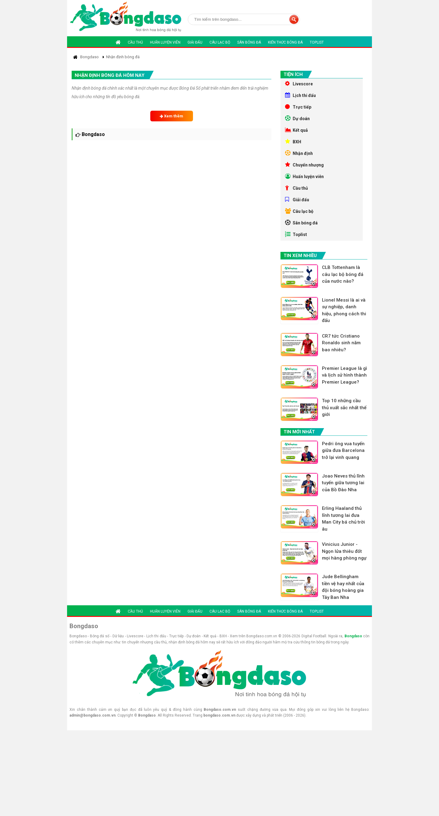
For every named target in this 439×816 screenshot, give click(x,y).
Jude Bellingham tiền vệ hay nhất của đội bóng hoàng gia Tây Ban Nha (343, 587)
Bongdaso (353, 636)
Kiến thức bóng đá (285, 42)
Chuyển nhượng (304, 164)
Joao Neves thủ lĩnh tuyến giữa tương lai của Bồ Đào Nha (343, 482)
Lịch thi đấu (300, 95)
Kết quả (296, 130)
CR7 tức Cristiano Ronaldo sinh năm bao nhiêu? (341, 343)
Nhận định (299, 153)
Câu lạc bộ (219, 42)
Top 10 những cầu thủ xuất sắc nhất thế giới (344, 407)
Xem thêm (171, 116)
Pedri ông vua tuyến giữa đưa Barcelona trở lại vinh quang (343, 450)
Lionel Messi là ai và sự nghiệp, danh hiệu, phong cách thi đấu (344, 310)
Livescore (299, 83)
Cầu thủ (135, 42)
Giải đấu (194, 42)
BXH (293, 141)
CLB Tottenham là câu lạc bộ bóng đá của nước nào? (342, 274)
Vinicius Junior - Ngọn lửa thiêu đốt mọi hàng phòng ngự (344, 551)
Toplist (317, 42)
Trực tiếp (298, 106)
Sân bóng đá (249, 42)
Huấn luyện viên (165, 42)
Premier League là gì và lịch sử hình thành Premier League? (344, 375)
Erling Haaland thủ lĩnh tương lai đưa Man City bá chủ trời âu (343, 519)
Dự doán (297, 118)
